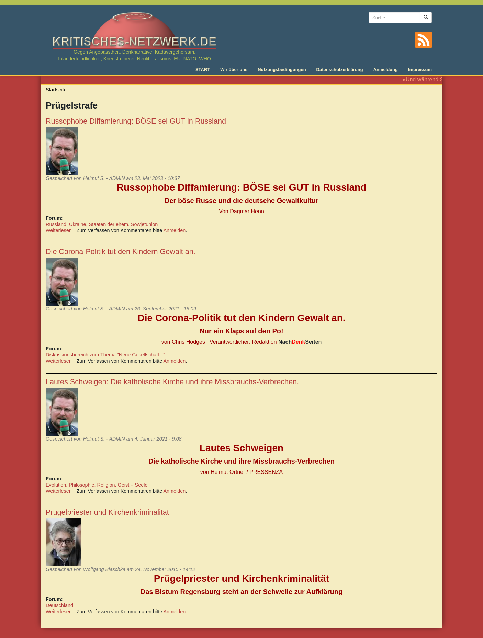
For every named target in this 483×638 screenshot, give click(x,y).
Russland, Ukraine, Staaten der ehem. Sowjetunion (102, 224)
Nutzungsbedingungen (282, 69)
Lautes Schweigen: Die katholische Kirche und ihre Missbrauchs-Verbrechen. (172, 381)
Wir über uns (233, 69)
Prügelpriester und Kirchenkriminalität (107, 512)
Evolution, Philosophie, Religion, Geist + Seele (96, 485)
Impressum (420, 69)
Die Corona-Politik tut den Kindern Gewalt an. (120, 251)
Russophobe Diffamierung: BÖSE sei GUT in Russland (136, 121)
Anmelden (175, 230)
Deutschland (59, 605)
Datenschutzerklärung (339, 69)
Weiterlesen (59, 230)
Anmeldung (385, 69)
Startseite (56, 89)
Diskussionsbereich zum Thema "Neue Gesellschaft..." (105, 354)
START (202, 69)
